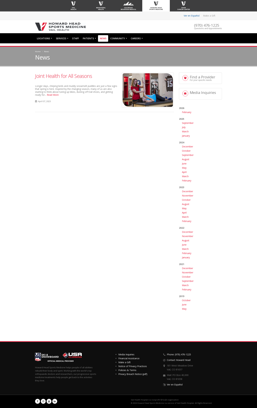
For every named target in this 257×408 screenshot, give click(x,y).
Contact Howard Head (178, 360)
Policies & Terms (127, 370)
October (186, 150)
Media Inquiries (126, 354)
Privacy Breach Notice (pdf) (132, 374)
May (184, 167)
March (185, 131)
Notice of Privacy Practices (132, 366)
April (184, 172)
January (186, 135)
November (187, 195)
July (184, 127)
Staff (75, 41)
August (185, 159)
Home (38, 51)
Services (61, 41)
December (187, 146)
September (188, 122)
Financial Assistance (128, 358)
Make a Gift (209, 15)
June (184, 163)
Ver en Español (191, 15)
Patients (88, 41)
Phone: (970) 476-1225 (179, 354)
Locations (43, 41)
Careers (136, 41)
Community (117, 41)
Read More (53, 94)
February (186, 112)
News (103, 41)
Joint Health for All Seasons (63, 75)
